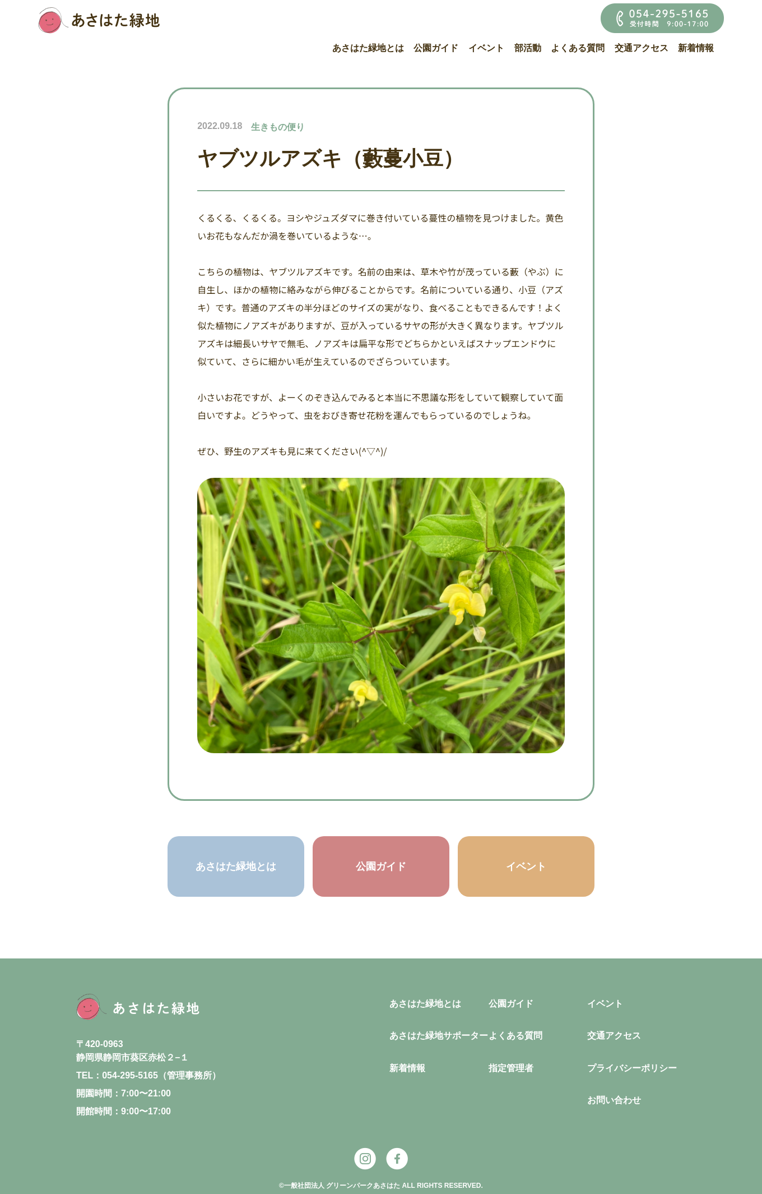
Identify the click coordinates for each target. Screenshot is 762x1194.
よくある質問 (578, 48)
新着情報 (696, 48)
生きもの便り (278, 127)
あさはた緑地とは (368, 48)
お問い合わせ (614, 1100)
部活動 (527, 48)
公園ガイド (435, 48)
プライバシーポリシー (632, 1068)
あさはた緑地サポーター (438, 1035)
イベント (486, 48)
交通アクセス (641, 48)
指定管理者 (511, 1068)
